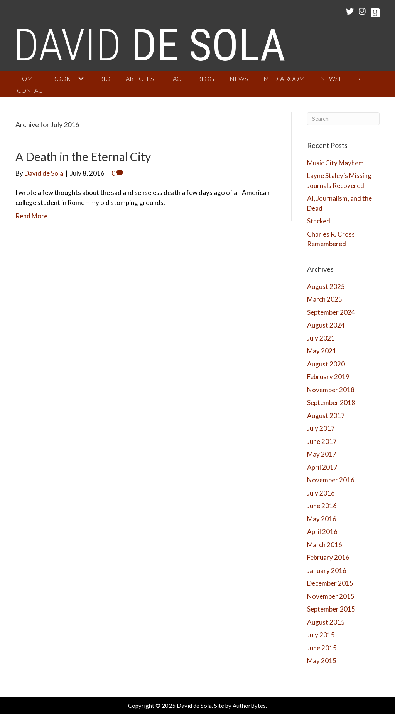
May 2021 (321, 351)
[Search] (343, 118)
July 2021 (321, 338)
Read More (31, 216)
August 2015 (326, 622)
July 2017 (321, 428)
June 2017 (322, 441)
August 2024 (326, 325)
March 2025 (324, 299)
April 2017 (322, 467)
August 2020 (326, 364)
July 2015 (321, 635)
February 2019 (328, 377)
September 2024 (331, 312)
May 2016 (321, 519)
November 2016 (330, 480)
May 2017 (321, 454)
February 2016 (328, 557)
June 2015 (322, 648)
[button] (81, 79)
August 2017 (326, 416)
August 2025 (326, 286)
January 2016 (326, 570)
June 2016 (322, 506)
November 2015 (330, 596)
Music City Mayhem (335, 163)
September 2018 (331, 402)
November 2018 (330, 390)
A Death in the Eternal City (83, 156)
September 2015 (331, 609)
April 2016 (322, 532)
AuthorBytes (249, 705)
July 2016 (321, 493)
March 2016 (324, 545)
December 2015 (330, 583)
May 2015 (321, 661)
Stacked (318, 221)
